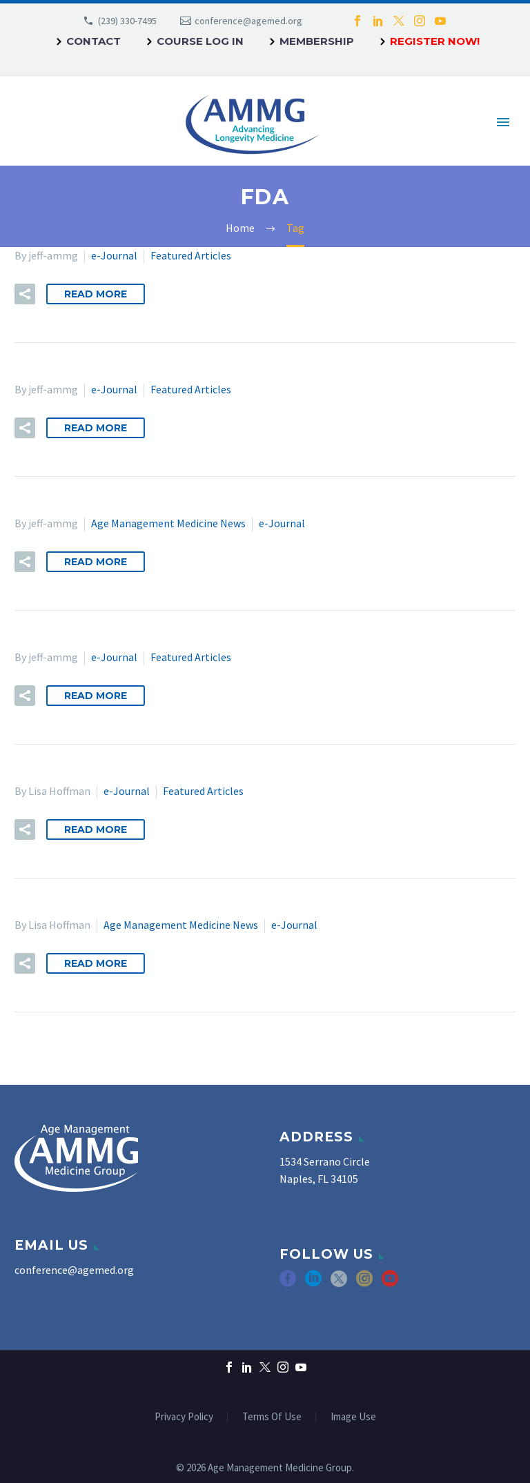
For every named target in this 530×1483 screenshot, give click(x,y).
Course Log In (200, 41)
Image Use (353, 1417)
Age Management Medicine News (168, 523)
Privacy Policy (184, 1417)
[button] (24, 294)
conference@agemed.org (248, 20)
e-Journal (114, 255)
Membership (316, 41)
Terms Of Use (272, 1417)
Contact (93, 41)
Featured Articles (190, 255)
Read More (95, 294)
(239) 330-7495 (127, 20)
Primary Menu (503, 122)
